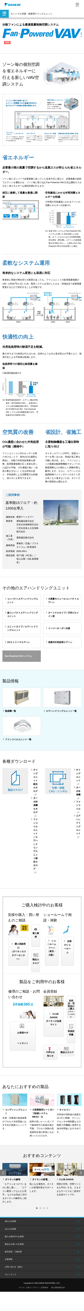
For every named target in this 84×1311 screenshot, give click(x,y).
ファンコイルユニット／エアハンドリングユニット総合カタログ (35, 844)
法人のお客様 (10, 1229)
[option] (15, 1183)
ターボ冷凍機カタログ (35, 805)
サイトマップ (10, 1274)
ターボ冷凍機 (78, 791)
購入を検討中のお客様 (14, 1236)
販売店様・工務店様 (13, 1252)
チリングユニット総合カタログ (35, 780)
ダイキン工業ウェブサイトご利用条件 (33, 1287)
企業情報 (8, 1259)
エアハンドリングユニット (78, 824)
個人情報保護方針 (58, 1287)
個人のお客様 (10, 1221)
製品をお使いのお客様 (14, 1244)
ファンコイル (78, 805)
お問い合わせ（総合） (14, 1267)
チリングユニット (78, 775)
